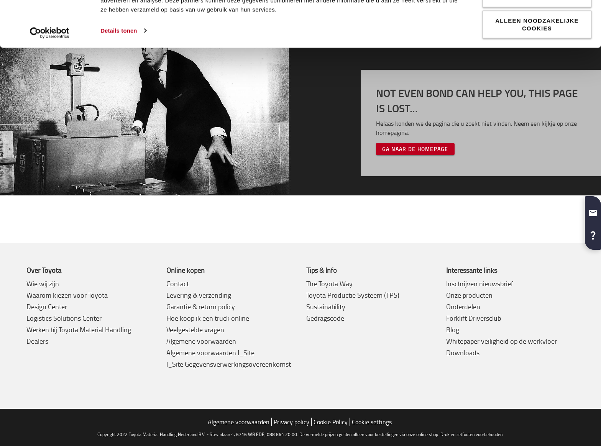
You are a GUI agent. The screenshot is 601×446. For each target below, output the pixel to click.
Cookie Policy (331, 422)
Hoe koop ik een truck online (207, 318)
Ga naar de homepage (415, 148)
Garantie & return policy (200, 306)
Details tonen (118, 76)
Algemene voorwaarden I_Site (210, 352)
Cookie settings (372, 422)
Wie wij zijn (42, 283)
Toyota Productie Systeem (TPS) (352, 295)
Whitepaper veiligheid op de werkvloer (501, 341)
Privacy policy (291, 422)
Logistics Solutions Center (64, 318)
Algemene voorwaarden (201, 341)
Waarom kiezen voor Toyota (67, 295)
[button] (593, 210)
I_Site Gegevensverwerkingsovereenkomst (228, 364)
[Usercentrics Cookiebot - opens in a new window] (49, 79)
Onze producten (469, 295)
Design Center (46, 306)
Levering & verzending (198, 295)
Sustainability (325, 306)
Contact (177, 283)
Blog (452, 329)
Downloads (462, 352)
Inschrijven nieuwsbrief (479, 283)
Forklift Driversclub (473, 318)
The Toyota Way (329, 283)
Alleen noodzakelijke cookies (537, 70)
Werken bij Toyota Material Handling (78, 329)
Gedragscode (325, 318)
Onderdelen (463, 306)
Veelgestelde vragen (195, 329)
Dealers (37, 341)
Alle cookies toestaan (537, 19)
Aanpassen (537, 43)
